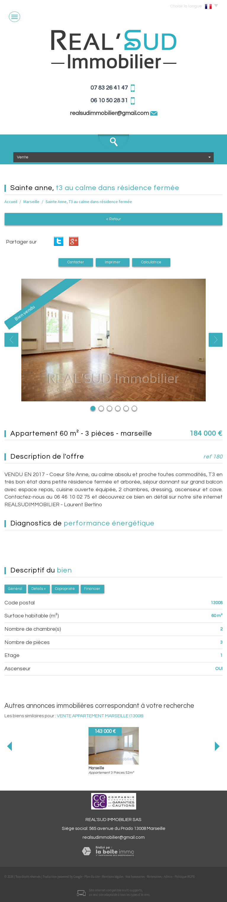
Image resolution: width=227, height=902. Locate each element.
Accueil (10, 201)
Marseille (31, 201)
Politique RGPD (185, 877)
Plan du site (92, 877)
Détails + (38, 589)
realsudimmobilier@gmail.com (114, 837)
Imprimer (112, 262)
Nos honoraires (135, 877)
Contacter (75, 262)
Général (15, 589)
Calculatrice (151, 262)
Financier (92, 589)
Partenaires (154, 877)
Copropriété (65, 589)
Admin (168, 877)
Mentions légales (112, 877)
